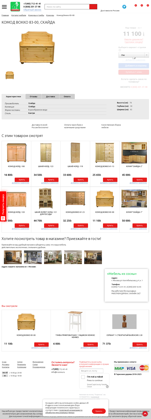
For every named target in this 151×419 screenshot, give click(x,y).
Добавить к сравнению (20, 183)
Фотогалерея (38, 362)
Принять (98, 411)
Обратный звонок (32, 10)
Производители (39, 367)
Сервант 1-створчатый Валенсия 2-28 (124, 335)
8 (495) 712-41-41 (119, 287)
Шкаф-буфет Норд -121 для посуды (46, 213)
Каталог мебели (18, 15)
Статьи (35, 364)
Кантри (31, 113)
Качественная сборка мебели (111, 126)
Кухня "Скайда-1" (134, 212)
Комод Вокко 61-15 (104, 166)
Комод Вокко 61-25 (75, 212)
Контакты (5, 367)
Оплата (67, 97)
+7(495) (55, 369)
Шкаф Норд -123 (45, 166)
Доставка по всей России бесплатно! (40, 126)
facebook (32, 374)
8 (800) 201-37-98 (31, 7)
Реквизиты (21, 364)
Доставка (50, 97)
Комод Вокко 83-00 (104, 212)
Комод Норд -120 (16, 212)
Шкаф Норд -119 (75, 166)
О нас (4, 362)
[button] (146, 186)
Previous (4, 47)
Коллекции (21, 367)
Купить (22, 180)
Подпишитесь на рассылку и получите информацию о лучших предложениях (94, 364)
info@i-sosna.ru (58, 372)
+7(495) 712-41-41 (32, 3)
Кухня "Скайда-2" (134, 166)
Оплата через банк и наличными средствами (75, 126)
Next (65, 47)
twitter (39, 374)
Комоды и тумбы (36, 15)
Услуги (19, 362)
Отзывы (33, 97)
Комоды (50, 15)
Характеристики (13, 97)
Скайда (31, 103)
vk (26, 374)
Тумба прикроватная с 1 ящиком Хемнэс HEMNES (75, 336)
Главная (5, 15)
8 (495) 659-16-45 (134, 287)
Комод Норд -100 (16, 166)
